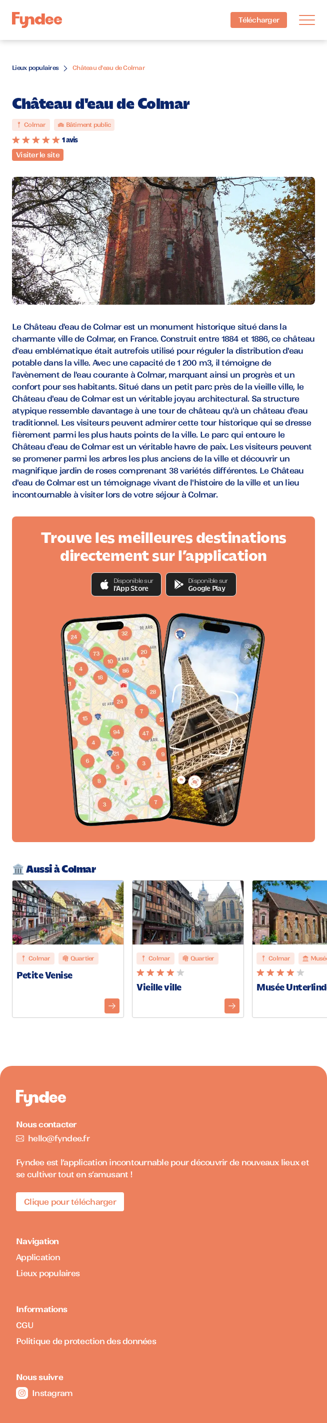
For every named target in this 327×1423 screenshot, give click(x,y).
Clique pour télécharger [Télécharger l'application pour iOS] (70, 1202)
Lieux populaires (35, 67)
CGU (25, 1325)
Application (38, 1257)
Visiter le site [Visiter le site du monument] (38, 154)
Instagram (44, 1393)
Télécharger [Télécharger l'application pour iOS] (258, 19)
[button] (126, 584)
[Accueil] (37, 20)
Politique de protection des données (86, 1341)
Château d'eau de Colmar (108, 67)
